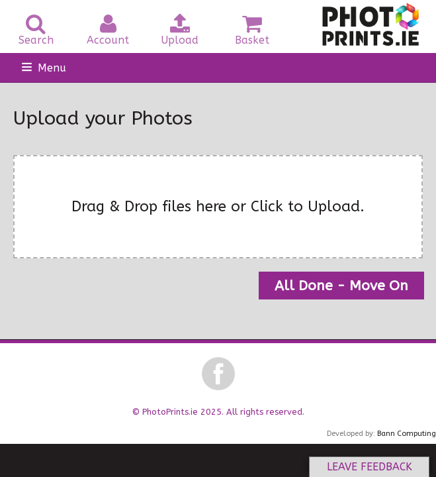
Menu (52, 68)
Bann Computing (406, 433)
